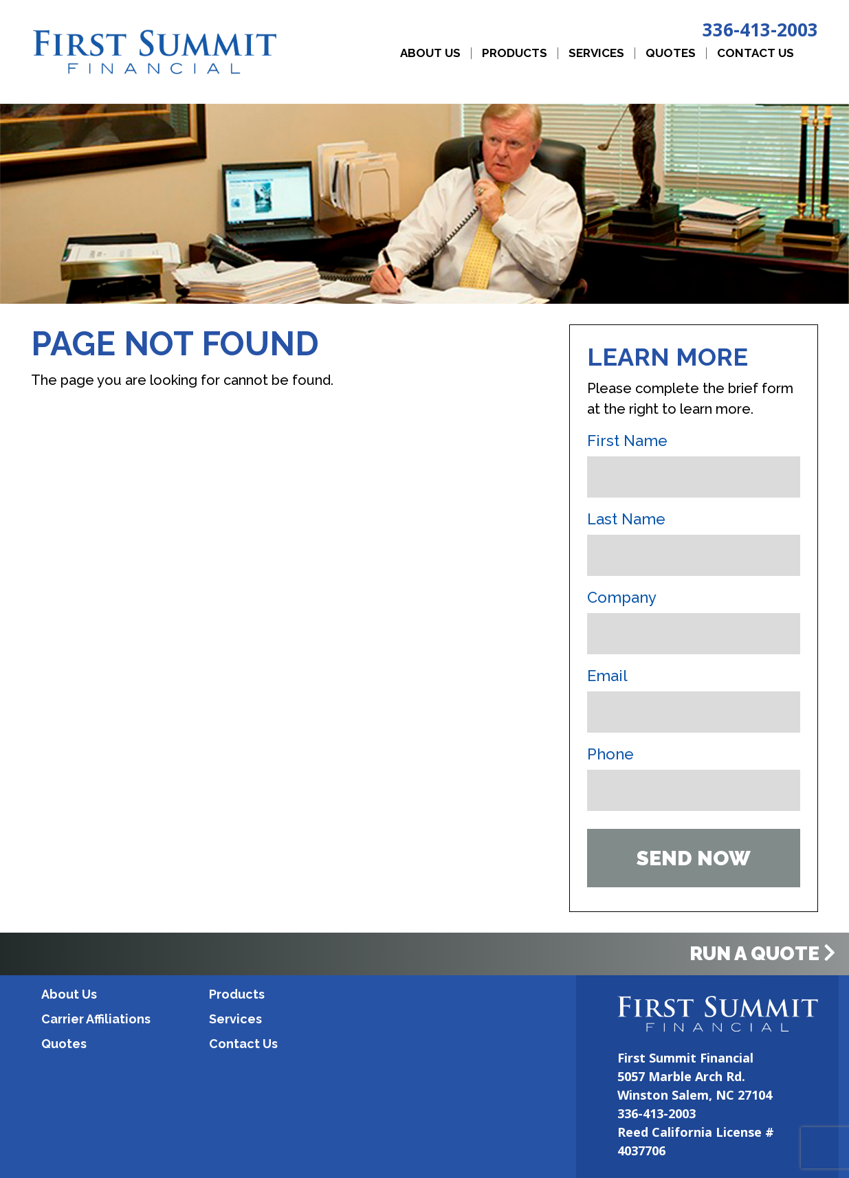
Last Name (626, 519)
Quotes (671, 53)
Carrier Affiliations (96, 1019)
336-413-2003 (760, 29)
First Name (627, 440)
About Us (430, 53)
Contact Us (755, 53)
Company (622, 597)
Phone (610, 754)
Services (596, 53)
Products (514, 53)
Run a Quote (763, 953)
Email (607, 676)
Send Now (694, 858)
